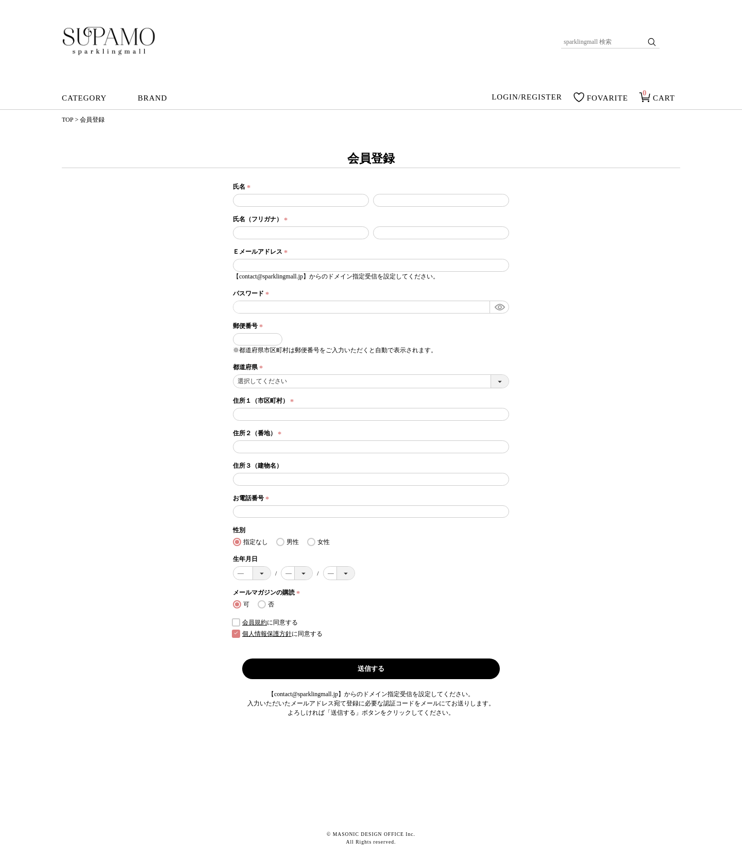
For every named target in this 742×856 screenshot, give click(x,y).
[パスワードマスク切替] (499, 307)
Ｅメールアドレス (261, 251)
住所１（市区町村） (264, 400)
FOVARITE (607, 98)
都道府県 (249, 367)
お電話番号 (252, 498)
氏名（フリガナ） (261, 219)
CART (664, 98)
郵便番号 (249, 326)
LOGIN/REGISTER (527, 97)
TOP (67, 119)
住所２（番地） (258, 433)
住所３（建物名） (257, 465)
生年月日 (245, 559)
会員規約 (254, 622)
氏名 (243, 186)
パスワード (252, 293)
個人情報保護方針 (267, 633)
